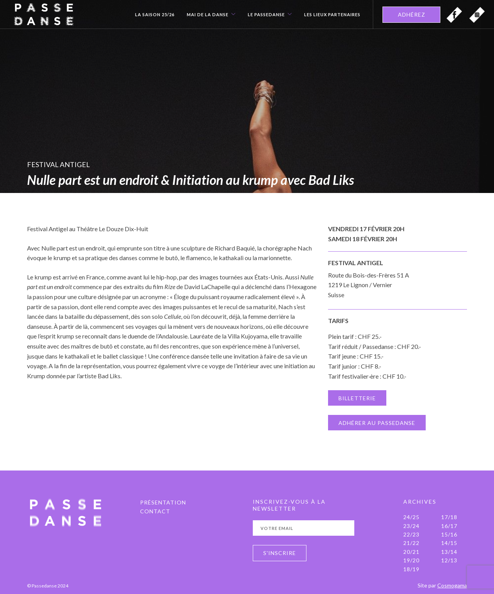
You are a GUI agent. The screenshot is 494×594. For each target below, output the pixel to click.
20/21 (411, 551)
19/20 (411, 560)
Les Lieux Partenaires (332, 14)
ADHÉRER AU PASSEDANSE (376, 423)
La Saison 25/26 (154, 14)
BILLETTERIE (357, 398)
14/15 (449, 543)
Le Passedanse (266, 14)
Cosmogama (452, 585)
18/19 (411, 569)
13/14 (449, 551)
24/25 (411, 517)
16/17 (449, 526)
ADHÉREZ (411, 14)
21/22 (411, 543)
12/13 (449, 560)
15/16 (449, 534)
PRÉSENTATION (163, 502)
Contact (155, 511)
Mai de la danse (207, 14)
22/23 (411, 534)
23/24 (411, 526)
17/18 (449, 517)
